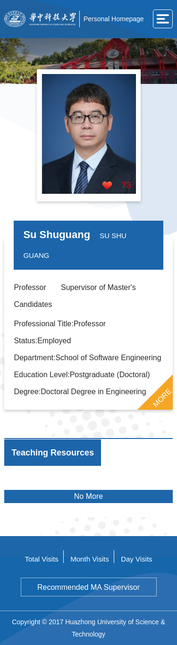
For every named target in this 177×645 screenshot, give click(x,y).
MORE (162, 397)
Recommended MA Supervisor (88, 587)
